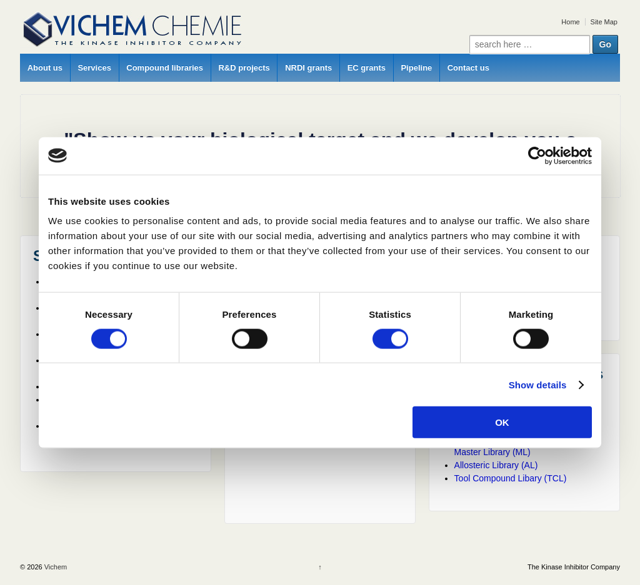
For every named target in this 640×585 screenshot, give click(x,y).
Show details (538, 384)
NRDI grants (308, 67)
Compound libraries (164, 67)
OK (502, 422)
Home (570, 22)
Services (94, 67)
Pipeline (416, 67)
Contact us (468, 67)
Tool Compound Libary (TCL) (510, 478)
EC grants (367, 67)
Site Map (604, 22)
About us (45, 67)
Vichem (55, 567)
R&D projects (243, 67)
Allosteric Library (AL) (496, 465)
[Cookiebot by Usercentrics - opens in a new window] (537, 155)
